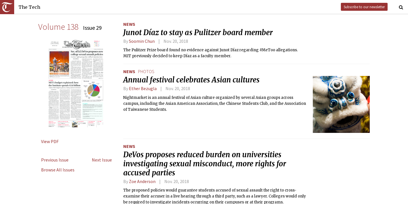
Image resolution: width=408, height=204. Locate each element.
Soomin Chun (142, 41)
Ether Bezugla (143, 88)
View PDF (50, 141)
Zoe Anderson (142, 181)
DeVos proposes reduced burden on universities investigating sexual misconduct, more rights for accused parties (204, 163)
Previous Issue (55, 160)
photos (146, 71)
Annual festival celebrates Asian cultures (191, 79)
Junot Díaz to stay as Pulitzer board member (198, 32)
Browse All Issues (58, 170)
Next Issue (102, 160)
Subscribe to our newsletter (364, 7)
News (129, 24)
